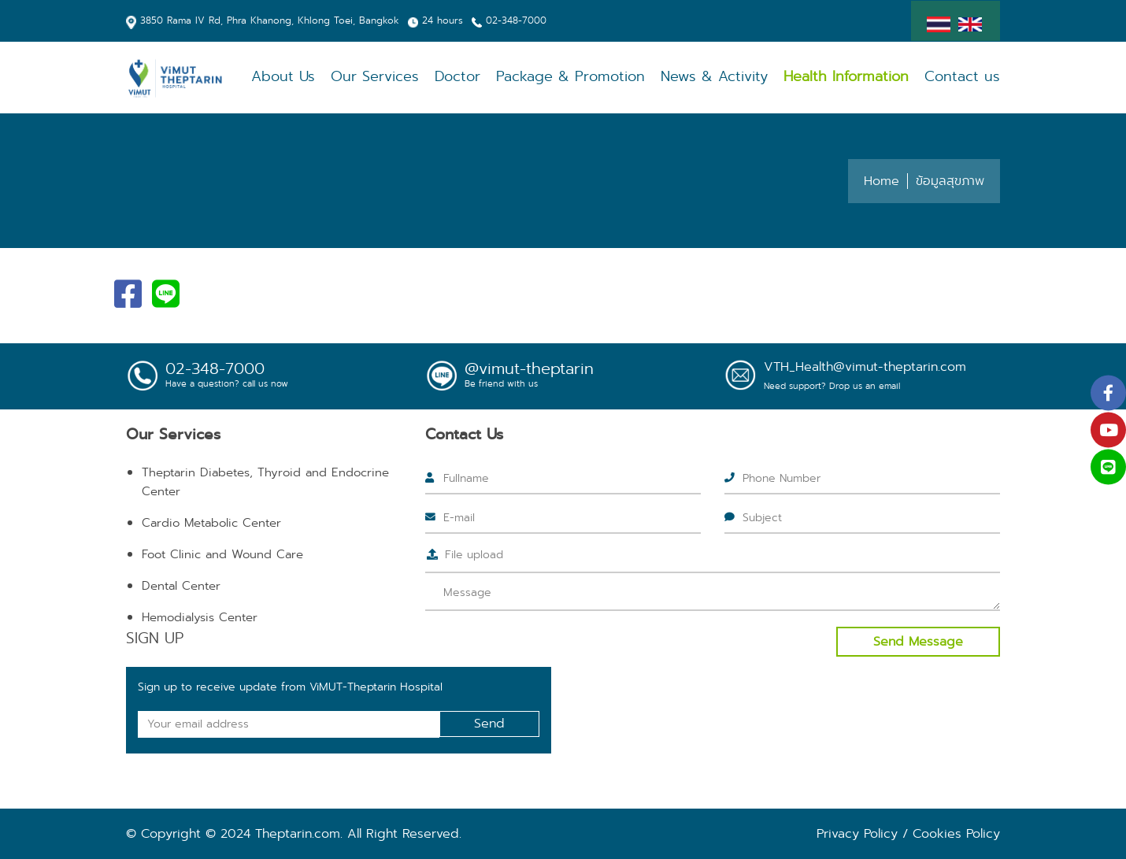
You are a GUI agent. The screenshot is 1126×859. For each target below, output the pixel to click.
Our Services (375, 77)
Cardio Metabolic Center (211, 522)
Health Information (846, 77)
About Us (283, 77)
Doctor (457, 77)
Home (881, 181)
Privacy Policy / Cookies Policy (908, 833)
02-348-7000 (516, 20)
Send (489, 723)
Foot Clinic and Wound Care (222, 554)
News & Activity (714, 77)
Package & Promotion (570, 77)
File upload (474, 554)
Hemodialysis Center (199, 617)
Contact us (962, 77)
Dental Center (181, 585)
